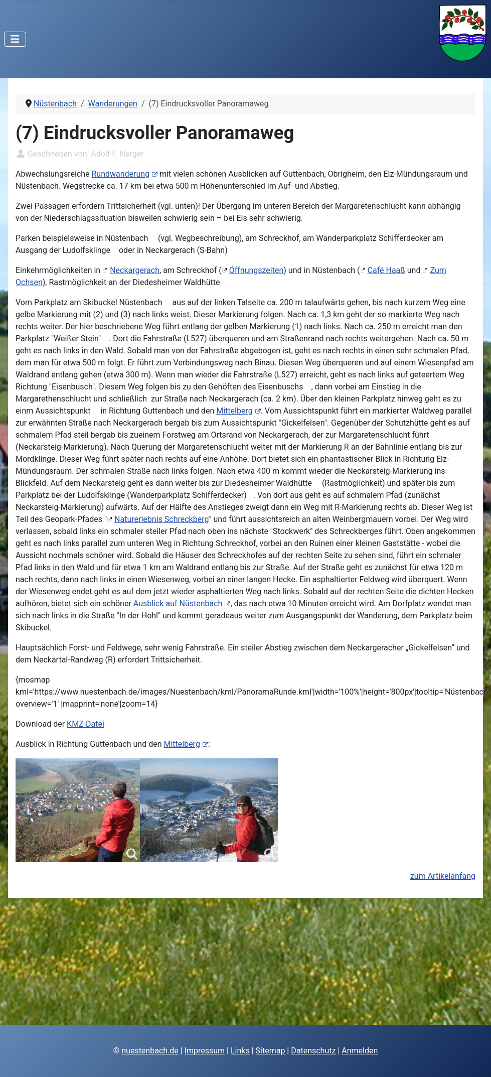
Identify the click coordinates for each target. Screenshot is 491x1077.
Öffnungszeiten (256, 270)
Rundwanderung (124, 174)
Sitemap (270, 1050)
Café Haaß (386, 270)
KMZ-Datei (85, 724)
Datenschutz (313, 1050)
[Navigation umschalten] (15, 39)
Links (240, 1050)
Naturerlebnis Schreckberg (161, 519)
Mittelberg (238, 411)
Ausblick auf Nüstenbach (182, 603)
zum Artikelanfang (442, 876)
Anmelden (360, 1050)
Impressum (205, 1050)
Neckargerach (134, 270)
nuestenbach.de (150, 1050)
